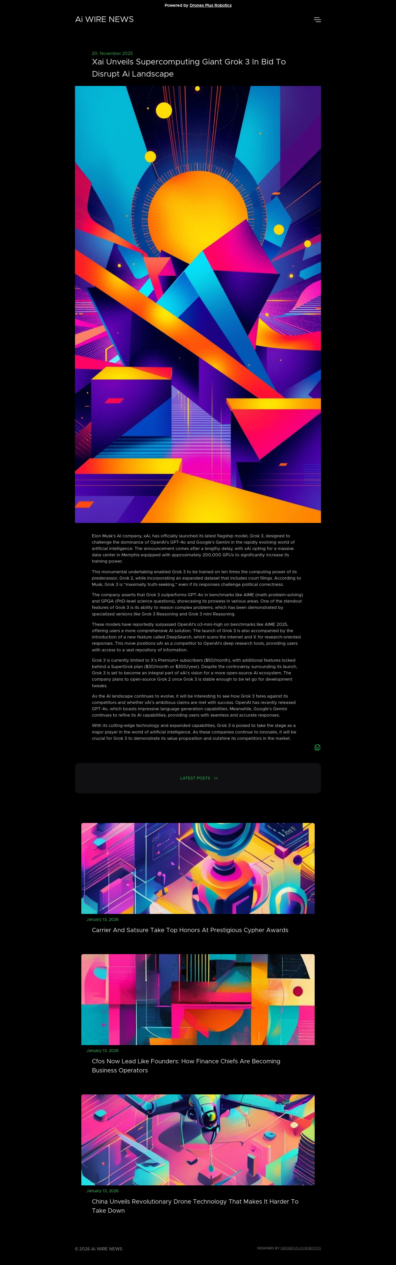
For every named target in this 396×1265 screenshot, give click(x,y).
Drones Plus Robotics (211, 6)
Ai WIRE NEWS (104, 20)
